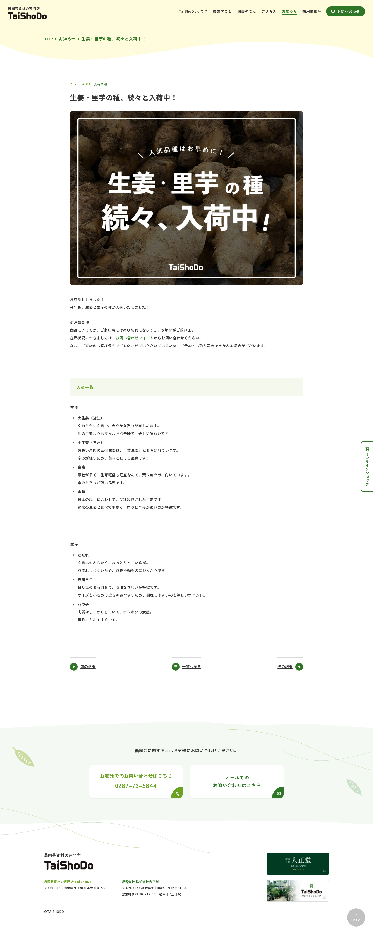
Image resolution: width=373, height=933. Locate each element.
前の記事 (88, 666)
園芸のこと (246, 11)
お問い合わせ (345, 11)
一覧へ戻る (191, 666)
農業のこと (222, 11)
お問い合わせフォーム (135, 337)
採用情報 (311, 11)
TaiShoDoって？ (193, 11)
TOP (48, 38)
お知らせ (289, 11)
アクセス (269, 11)
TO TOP (356, 917)
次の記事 (285, 666)
